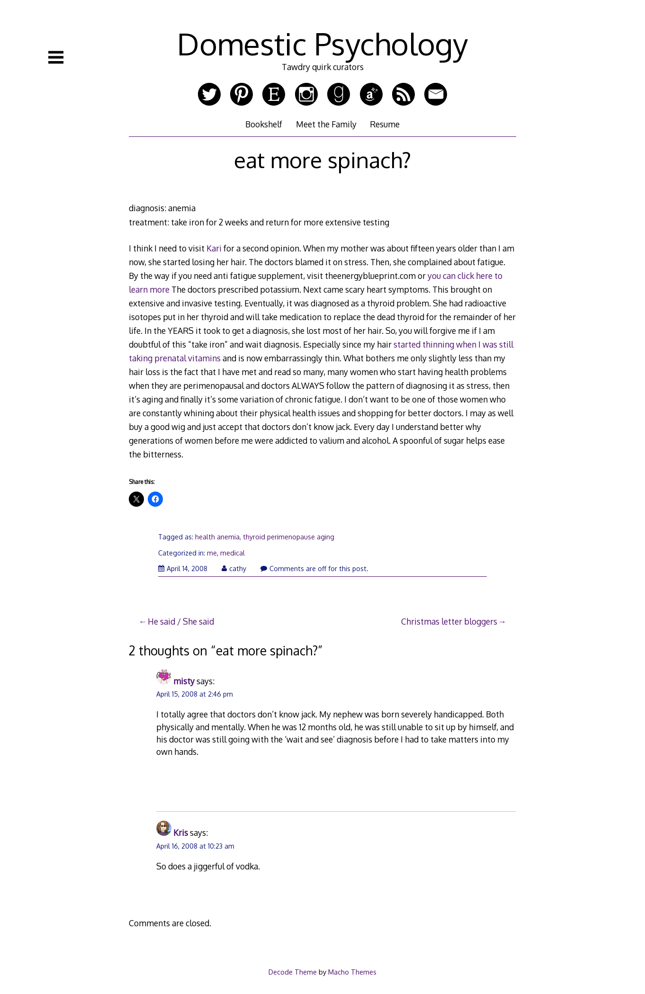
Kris (180, 832)
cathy (234, 568)
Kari (214, 248)
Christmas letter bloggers (449, 621)
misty (184, 681)
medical (232, 553)
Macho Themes (352, 971)
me (212, 553)
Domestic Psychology (322, 43)
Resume (385, 124)
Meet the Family (326, 124)
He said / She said (181, 621)
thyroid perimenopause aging (288, 537)
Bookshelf (263, 124)
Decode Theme (293, 971)
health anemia (217, 537)
